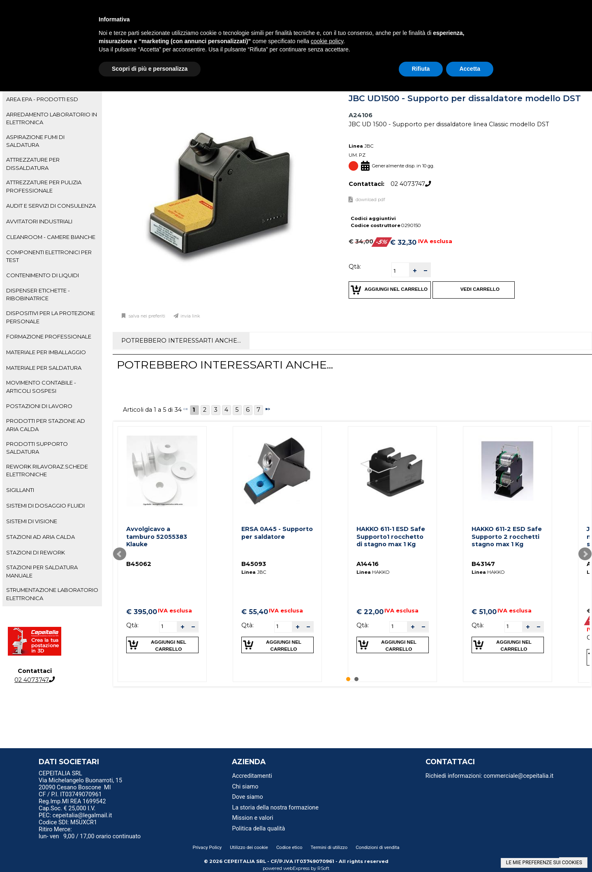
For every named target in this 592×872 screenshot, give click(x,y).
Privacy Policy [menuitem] (207, 847)
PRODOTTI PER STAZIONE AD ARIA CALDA (45, 424)
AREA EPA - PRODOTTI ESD (42, 99)
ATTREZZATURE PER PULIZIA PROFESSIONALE (43, 186)
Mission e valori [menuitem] (252, 817)
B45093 (253, 564)
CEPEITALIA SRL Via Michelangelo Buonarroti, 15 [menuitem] (80, 777)
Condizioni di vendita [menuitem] (377, 847)
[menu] (107, 774)
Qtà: (355, 266)
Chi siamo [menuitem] (245, 786)
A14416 (367, 564)
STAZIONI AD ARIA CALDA (40, 536)
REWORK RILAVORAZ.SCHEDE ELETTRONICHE (47, 470)
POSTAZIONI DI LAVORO (39, 406)
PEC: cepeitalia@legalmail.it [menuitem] (78, 815)
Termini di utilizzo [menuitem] (329, 847)
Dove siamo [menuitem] (247, 796)
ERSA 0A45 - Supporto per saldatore (277, 532)
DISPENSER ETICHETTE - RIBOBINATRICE (38, 294)
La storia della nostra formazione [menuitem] (275, 807)
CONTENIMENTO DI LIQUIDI (42, 275)
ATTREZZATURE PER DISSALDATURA (33, 163)
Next (585, 554)
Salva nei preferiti (146, 316)
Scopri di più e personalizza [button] (149, 68)
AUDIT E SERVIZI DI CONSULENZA (51, 205)
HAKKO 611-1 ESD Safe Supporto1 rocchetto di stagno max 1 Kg (390, 536)
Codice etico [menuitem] (289, 847)
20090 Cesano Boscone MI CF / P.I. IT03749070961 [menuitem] (75, 791)
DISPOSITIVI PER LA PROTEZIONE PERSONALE (50, 317)
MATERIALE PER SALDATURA (43, 367)
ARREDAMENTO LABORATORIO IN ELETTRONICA (51, 118)
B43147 (483, 564)
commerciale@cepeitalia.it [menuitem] (518, 775)
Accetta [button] (469, 68)
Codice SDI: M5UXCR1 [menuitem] (68, 822)
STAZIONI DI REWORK (35, 552)
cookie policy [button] (327, 41)
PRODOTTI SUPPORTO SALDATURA (37, 448)
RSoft (323, 868)
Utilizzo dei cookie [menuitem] (249, 847)
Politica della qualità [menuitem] (258, 828)
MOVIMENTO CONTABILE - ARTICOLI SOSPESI (41, 386)
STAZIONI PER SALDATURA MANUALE (42, 571)
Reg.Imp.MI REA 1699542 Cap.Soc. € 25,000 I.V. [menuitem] (72, 805)
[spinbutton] (400, 271)
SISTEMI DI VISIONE (31, 521)
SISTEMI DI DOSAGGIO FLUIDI (45, 505)
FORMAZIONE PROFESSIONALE (48, 336)
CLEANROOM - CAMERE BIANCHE (50, 237)
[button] (414, 270)
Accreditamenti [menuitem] (252, 775)
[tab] (52, 99)
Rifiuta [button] (421, 68)
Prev (119, 554)
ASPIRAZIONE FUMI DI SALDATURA (35, 141)
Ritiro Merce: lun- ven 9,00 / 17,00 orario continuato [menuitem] (90, 833)
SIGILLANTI (20, 490)
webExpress (296, 868)
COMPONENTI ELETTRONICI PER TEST (49, 256)
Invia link (190, 316)
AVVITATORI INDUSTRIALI (39, 221)
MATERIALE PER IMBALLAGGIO (46, 352)
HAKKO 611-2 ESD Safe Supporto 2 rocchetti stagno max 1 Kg (507, 536)
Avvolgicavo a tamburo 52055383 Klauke (156, 536)
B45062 (138, 564)
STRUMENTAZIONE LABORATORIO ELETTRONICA (52, 594)
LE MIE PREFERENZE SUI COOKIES (544, 862)
